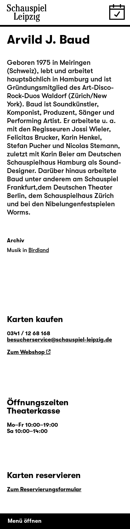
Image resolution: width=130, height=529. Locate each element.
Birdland (38, 250)
